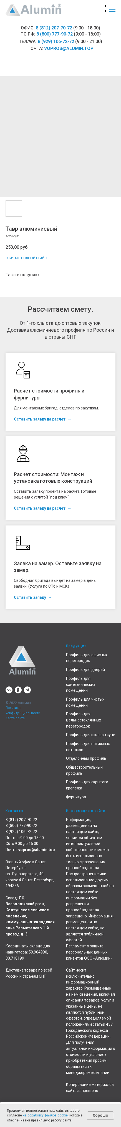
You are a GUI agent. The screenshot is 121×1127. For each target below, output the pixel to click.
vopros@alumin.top (69, 48)
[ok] (18, 689)
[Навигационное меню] (112, 10)
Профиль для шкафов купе (90, 735)
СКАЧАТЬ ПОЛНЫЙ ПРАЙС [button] (26, 258)
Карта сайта (15, 718)
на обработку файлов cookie (45, 1115)
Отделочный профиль (86, 758)
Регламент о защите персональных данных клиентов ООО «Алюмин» (89, 952)
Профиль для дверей (85, 669)
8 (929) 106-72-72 (56, 41)
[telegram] (27, 689)
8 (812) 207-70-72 (54, 28)
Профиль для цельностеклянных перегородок (83, 720)
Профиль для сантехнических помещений (80, 684)
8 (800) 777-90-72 (54, 34)
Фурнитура (76, 797)
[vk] (9, 689)
